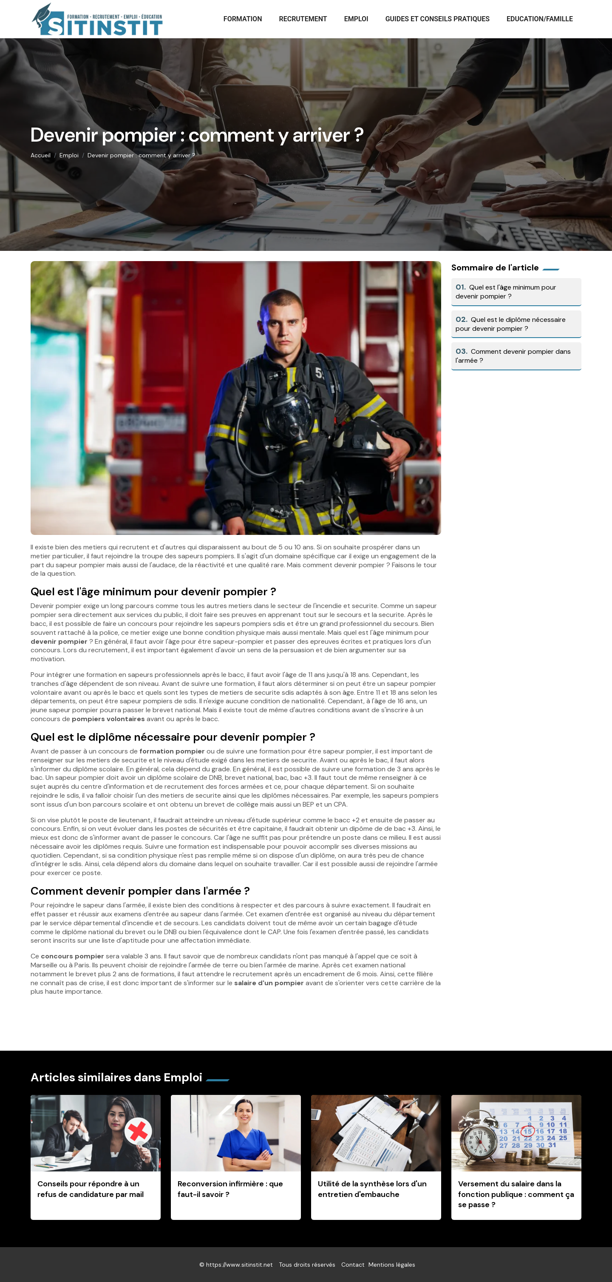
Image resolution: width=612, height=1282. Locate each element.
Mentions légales (391, 1264)
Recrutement (303, 19)
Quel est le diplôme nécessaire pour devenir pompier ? (511, 324)
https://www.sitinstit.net (239, 1264)
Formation (243, 19)
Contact (353, 1264)
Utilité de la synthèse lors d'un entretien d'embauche (372, 1189)
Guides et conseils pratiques (437, 19)
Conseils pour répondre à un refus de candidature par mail (90, 1189)
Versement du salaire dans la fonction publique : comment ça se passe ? (516, 1194)
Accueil (41, 155)
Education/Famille (540, 19)
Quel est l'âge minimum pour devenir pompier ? (506, 292)
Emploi (356, 19)
